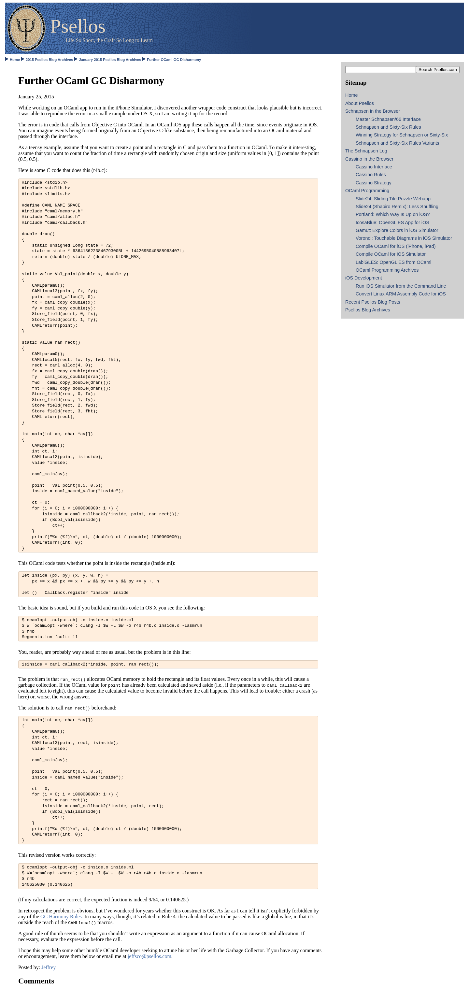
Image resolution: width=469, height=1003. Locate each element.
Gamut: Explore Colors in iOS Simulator (397, 230)
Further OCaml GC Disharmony (174, 60)
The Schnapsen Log (366, 150)
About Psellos (359, 103)
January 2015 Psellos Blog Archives (110, 60)
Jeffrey (48, 967)
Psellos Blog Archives (367, 309)
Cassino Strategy (373, 182)
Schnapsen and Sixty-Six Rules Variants (397, 143)
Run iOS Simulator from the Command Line (401, 286)
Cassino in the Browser (369, 159)
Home (15, 60)
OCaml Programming (367, 190)
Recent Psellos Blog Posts (372, 302)
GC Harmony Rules (61, 916)
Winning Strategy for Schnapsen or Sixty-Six (402, 134)
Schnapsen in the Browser (372, 111)
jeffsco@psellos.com (149, 956)
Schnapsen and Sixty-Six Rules (388, 127)
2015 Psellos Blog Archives (49, 60)
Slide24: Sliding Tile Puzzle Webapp (393, 198)
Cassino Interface (374, 166)
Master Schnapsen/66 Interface (388, 119)
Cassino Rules (371, 174)
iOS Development (363, 277)
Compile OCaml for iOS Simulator (391, 254)
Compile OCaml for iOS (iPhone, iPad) (396, 246)
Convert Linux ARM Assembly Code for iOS (401, 293)
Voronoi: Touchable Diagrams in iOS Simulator (404, 238)
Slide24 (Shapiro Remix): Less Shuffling (397, 206)
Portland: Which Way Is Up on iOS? (393, 214)
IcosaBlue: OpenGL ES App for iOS (392, 222)
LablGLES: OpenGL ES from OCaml (393, 262)
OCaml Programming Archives (387, 270)
